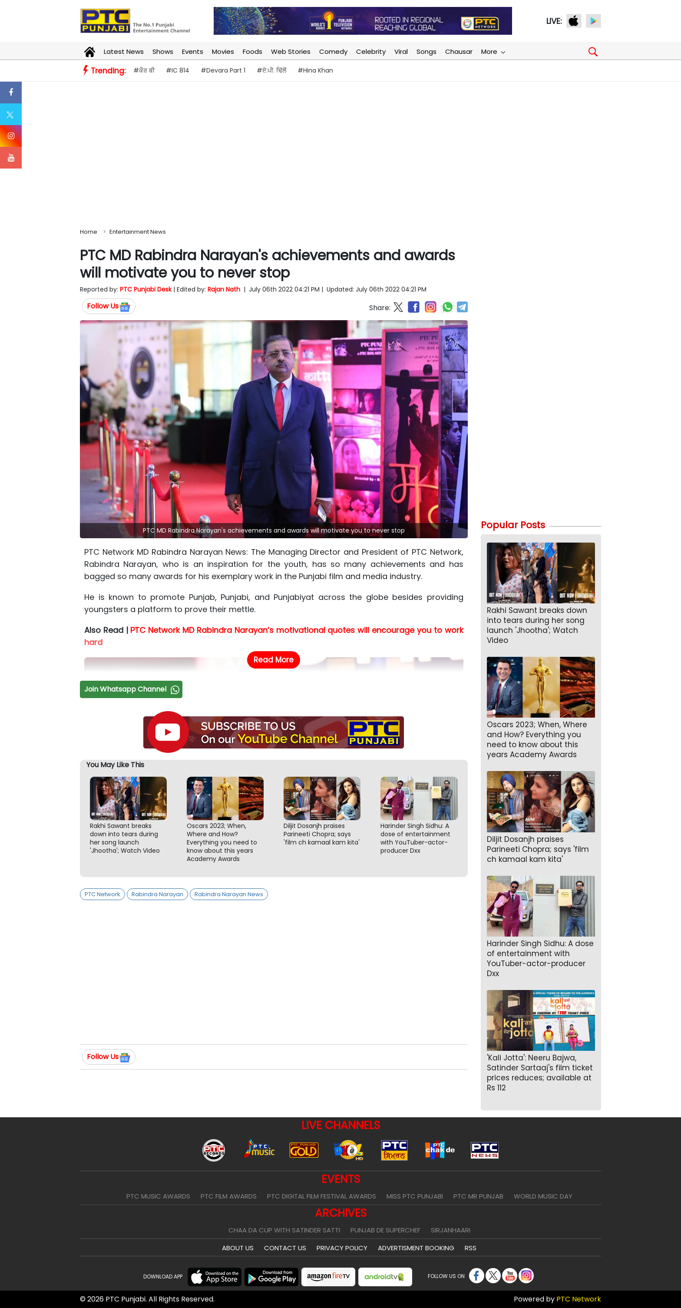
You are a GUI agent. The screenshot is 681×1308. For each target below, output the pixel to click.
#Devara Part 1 (223, 70)
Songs (426, 51)
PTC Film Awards (229, 1196)
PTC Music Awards (158, 1196)
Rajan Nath (224, 289)
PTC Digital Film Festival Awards (321, 1196)
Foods (252, 51)
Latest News (124, 51)
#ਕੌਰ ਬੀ (144, 70)
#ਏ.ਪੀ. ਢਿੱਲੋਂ (271, 70)
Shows (162, 51)
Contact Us (285, 1247)
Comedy (333, 51)
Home (88, 232)
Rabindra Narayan (157, 894)
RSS (470, 1247)
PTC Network (102, 894)
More (493, 51)
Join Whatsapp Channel (133, 689)
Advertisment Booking (416, 1247)
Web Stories (291, 51)
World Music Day (543, 1196)
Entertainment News (137, 232)
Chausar (459, 51)
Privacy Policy (342, 1247)
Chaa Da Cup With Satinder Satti (284, 1230)
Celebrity (371, 51)
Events (192, 51)
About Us (238, 1247)
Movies (223, 51)
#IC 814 (177, 70)
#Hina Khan (315, 70)
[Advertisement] (340, 153)
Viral (401, 51)
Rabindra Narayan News (229, 894)
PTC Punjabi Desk (146, 289)
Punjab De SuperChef (385, 1230)
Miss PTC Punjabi (415, 1196)
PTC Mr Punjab (478, 1196)
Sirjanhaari (450, 1230)
